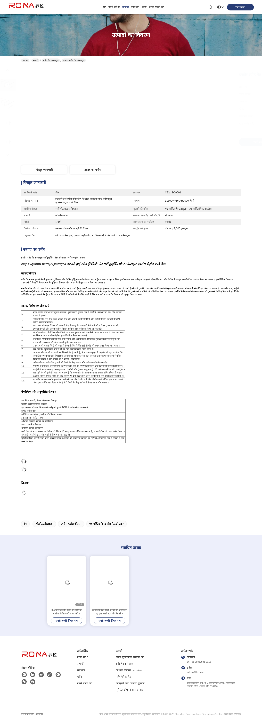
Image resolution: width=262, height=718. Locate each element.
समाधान (135, 7)
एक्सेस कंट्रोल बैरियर (70, 523)
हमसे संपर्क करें (156, 7)
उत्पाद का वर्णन (92, 169)
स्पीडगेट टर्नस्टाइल (43, 523)
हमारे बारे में (114, 7)
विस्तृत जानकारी (44, 169)
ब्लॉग (144, 7)
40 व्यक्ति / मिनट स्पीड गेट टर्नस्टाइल (106, 523)
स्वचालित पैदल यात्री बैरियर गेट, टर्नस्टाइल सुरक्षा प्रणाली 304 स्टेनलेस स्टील (109, 612)
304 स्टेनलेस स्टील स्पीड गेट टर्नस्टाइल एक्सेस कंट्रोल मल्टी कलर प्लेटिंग (66, 612)
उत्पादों (125, 7)
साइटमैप (39, 714)
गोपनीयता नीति (27, 714)
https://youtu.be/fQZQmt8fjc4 (43, 264)
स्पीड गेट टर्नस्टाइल (50, 60)
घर (104, 7)
